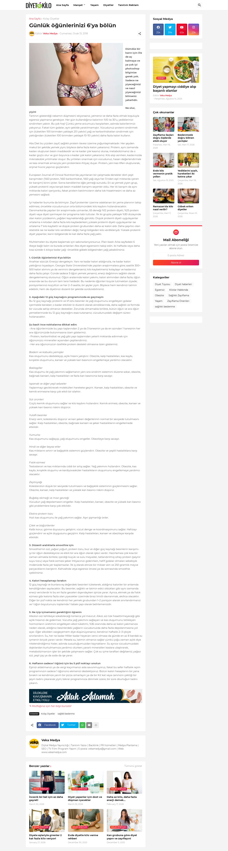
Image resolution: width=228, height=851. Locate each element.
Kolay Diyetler (51, 19)
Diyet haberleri (183, 284)
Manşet (78, 5)
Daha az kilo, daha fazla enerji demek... (122, 798)
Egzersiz (160, 289)
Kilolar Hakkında (178, 289)
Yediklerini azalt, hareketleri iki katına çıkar (188, 173)
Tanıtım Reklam (128, 5)
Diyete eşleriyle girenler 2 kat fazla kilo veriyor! (45, 837)
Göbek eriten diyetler (185, 208)
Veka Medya (50, 740)
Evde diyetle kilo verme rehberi (83, 837)
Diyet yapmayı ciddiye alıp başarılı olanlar (174, 89)
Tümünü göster (133, 766)
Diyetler (108, 5)
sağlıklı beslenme (66, 713)
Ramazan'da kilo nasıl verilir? (163, 208)
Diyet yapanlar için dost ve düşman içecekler (85, 798)
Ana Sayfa (62, 5)
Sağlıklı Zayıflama (179, 295)
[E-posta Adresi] (176, 255)
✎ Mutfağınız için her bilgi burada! (50, 706)
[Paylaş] (139, 33)
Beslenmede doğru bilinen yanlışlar (186, 137)
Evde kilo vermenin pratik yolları (163, 173)
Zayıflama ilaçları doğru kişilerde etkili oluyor (163, 137)
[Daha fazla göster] (96, 725)
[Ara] (199, 5)
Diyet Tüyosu (162, 284)
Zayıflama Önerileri (178, 301)
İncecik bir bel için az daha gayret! (46, 798)
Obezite (159, 295)
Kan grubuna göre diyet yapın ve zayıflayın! (122, 837)
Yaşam (94, 5)
